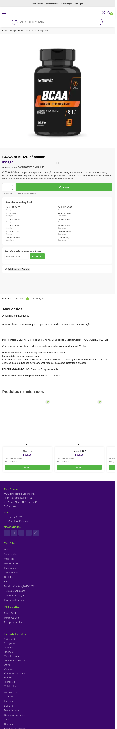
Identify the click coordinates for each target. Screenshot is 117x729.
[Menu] (6, 13)
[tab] (7, 298)
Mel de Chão (10, 686)
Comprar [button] (27, 467)
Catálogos (79, 3)
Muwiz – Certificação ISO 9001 (19, 586)
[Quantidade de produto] (6, 187)
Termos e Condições (14, 591)
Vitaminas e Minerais (14, 673)
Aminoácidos (10, 639)
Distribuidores (35, 3)
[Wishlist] (47, 402)
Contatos (8, 577)
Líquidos (8, 652)
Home (7, 549)
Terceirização (66, 3)
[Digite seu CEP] (16, 256)
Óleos (7, 665)
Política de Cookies (14, 600)
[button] (108, 13)
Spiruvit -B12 (79, 451)
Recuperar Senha (13, 622)
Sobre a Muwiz (11, 554)
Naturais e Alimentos (14, 660)
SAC (6, 582)
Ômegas (8, 669)
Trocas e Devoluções (15, 595)
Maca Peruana (11, 656)
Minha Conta (10, 613)
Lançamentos (16, 30)
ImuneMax (9, 682)
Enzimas (8, 647)
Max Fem (27, 451)
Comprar (64, 187)
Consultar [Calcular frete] (37, 256)
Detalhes (6, 298)
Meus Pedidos (11, 618)
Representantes (51, 3)
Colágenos (9, 643)
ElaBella (8, 677)
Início (4, 30)
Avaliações (21, 298)
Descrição (38, 298)
